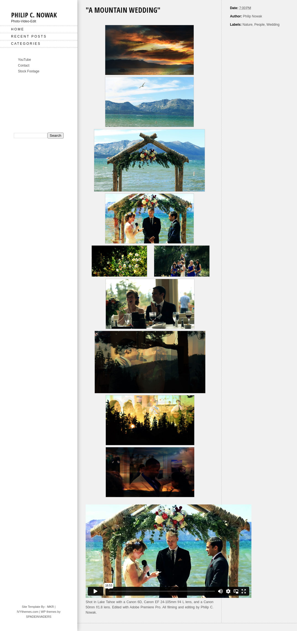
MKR (50, 606)
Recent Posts (29, 36)
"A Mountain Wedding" (123, 10)
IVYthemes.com (27, 611)
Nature (248, 25)
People (259, 25)
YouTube (24, 60)
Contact (23, 65)
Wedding (273, 25)
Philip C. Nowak (34, 14)
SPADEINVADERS (38, 616)
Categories (26, 44)
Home (17, 29)
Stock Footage (28, 71)
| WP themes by (49, 611)
